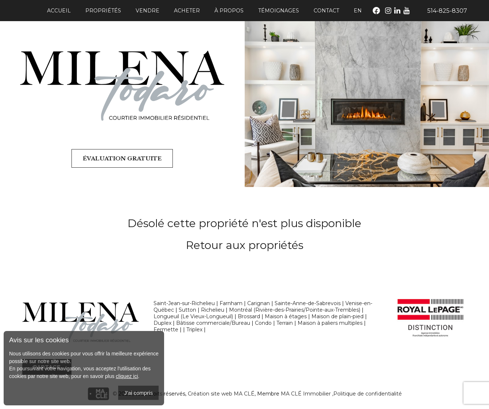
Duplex (162, 323)
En (358, 10)
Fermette (166, 329)
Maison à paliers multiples (330, 323)
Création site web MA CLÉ (221, 393)
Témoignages (278, 10)
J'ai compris (138, 393)
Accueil (59, 10)
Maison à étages (286, 316)
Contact (326, 10)
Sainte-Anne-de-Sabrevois (308, 303)
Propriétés (103, 10)
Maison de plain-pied (337, 316)
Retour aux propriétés (244, 245)
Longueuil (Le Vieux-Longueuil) (193, 316)
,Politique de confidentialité (367, 393)
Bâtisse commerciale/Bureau (213, 323)
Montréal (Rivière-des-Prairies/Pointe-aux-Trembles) (294, 310)
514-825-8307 (447, 10)
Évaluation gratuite (122, 158)
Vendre (147, 10)
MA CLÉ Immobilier (306, 393)
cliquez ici (127, 376)
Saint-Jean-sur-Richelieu (184, 303)
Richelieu (212, 310)
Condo (263, 323)
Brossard (249, 316)
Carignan (258, 303)
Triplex (194, 329)
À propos (229, 10)
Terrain (284, 323)
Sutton (187, 310)
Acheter (187, 10)
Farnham (231, 303)
